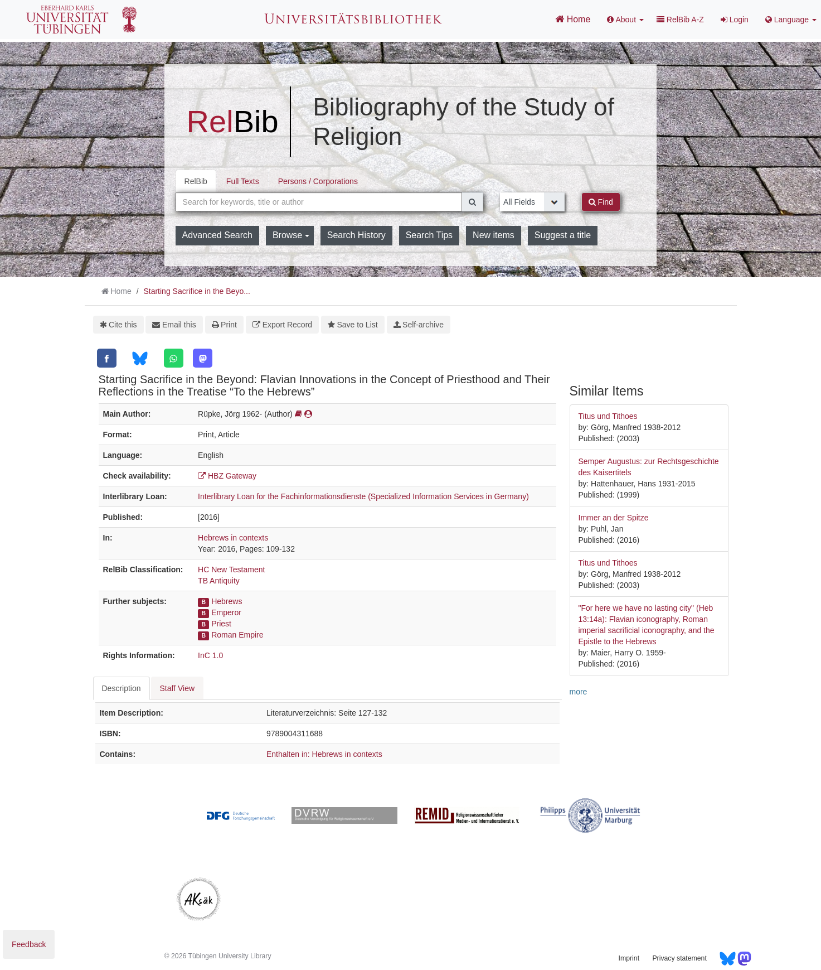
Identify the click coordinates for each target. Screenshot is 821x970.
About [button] (625, 19)
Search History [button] (356, 235)
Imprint (629, 958)
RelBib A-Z (680, 19)
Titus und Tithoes (608, 416)
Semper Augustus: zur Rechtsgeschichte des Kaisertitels (649, 467)
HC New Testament (231, 569)
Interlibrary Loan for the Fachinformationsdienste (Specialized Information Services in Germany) (363, 496)
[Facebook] (106, 358)
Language (791, 19)
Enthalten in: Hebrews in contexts (324, 754)
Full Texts (242, 181)
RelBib (195, 181)
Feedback (29, 944)
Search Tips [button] (429, 235)
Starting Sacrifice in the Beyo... (196, 291)
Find (601, 201)
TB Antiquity (219, 580)
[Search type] (532, 201)
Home (572, 19)
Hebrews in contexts (233, 537)
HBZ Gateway (227, 475)
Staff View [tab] (177, 688)
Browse (291, 235)
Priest (221, 623)
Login (735, 19)
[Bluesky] (139, 358)
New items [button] (493, 235)
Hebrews (226, 601)
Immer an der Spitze (614, 517)
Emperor (226, 612)
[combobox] (319, 201)
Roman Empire (237, 634)
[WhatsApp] (173, 358)
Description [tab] (121, 688)
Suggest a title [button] (563, 235)
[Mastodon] (202, 358)
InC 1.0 (210, 655)
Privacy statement (679, 958)
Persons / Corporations (318, 181)
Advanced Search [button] (217, 235)
